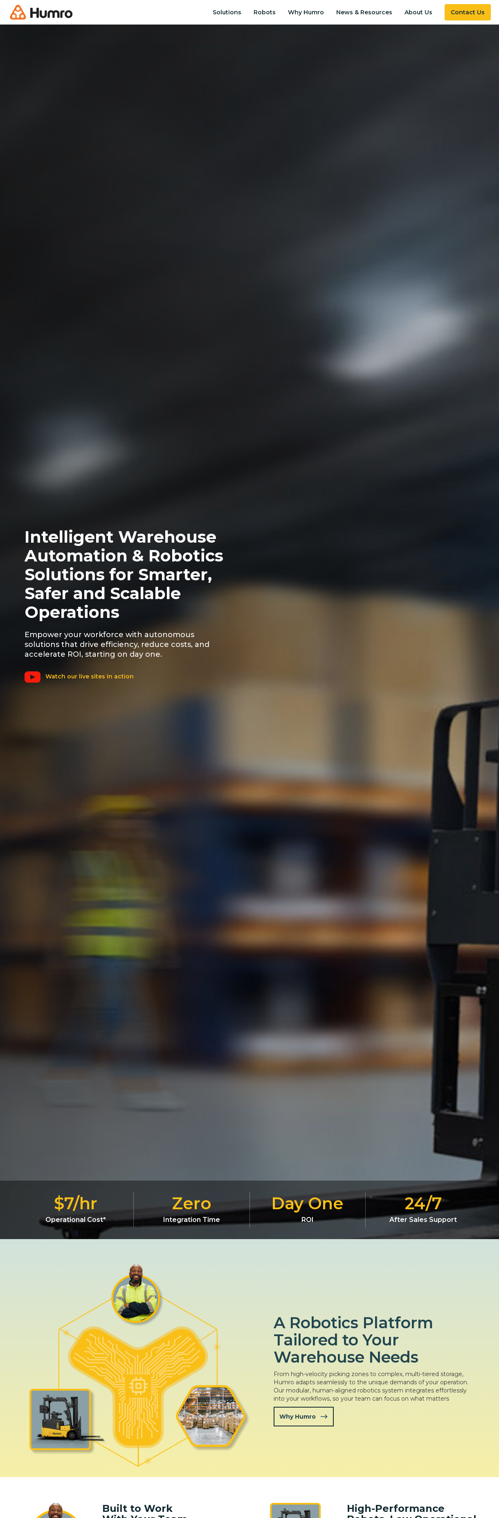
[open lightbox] (82, 676)
